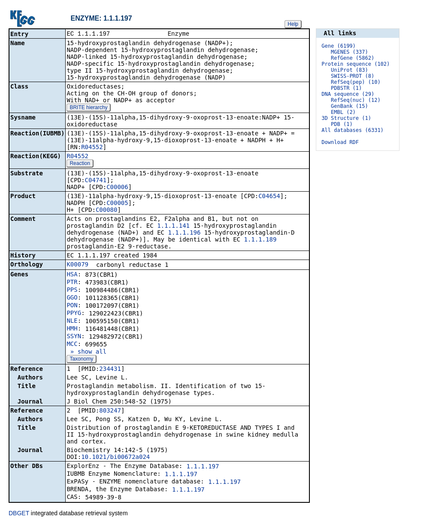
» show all (86, 352)
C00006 (117, 187)
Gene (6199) (338, 46)
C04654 (269, 196)
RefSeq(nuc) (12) (356, 100)
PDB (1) (342, 124)
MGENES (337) (349, 52)
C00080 (107, 210)
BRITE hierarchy (88, 108)
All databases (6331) (352, 130)
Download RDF (340, 142)
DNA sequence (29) (347, 94)
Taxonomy (81, 360)
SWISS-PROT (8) (352, 76)
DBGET (19, 514)
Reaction (80, 164)
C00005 (117, 203)
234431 (110, 369)
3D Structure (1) (346, 118)
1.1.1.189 (260, 240)
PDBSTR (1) (346, 88)
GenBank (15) (349, 106)
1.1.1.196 (184, 233)
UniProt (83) (349, 70)
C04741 (96, 180)
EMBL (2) (343, 112)
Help (293, 24)
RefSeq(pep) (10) (356, 82)
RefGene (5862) (352, 58)
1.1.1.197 (203, 467)
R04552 (92, 147)
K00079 (77, 265)
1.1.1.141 (173, 226)
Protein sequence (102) (355, 64)
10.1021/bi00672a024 (115, 457)
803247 (110, 411)
